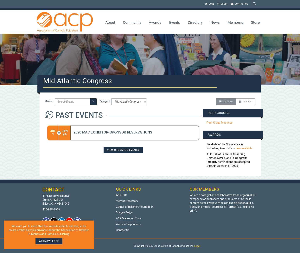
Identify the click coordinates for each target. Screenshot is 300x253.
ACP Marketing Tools (129, 218)
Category (105, 101)
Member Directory (127, 200)
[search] (93, 101)
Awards (155, 22)
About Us (121, 195)
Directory (195, 22)
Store (255, 22)
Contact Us (122, 230)
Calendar (245, 101)
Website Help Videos (128, 224)
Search (49, 101)
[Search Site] (255, 4)
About (110, 22)
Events (174, 22)
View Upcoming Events (123, 149)
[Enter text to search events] (72, 101)
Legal (197, 245)
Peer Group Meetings (220, 122)
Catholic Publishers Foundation (135, 206)
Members (235, 22)
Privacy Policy (124, 212)
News (215, 22)
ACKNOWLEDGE (49, 241)
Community (132, 22)
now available (244, 148)
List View (226, 101)
